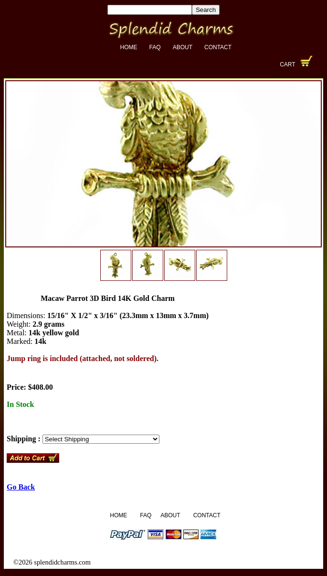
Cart (287, 64)
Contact (218, 47)
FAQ (155, 47)
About (182, 47)
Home (128, 47)
